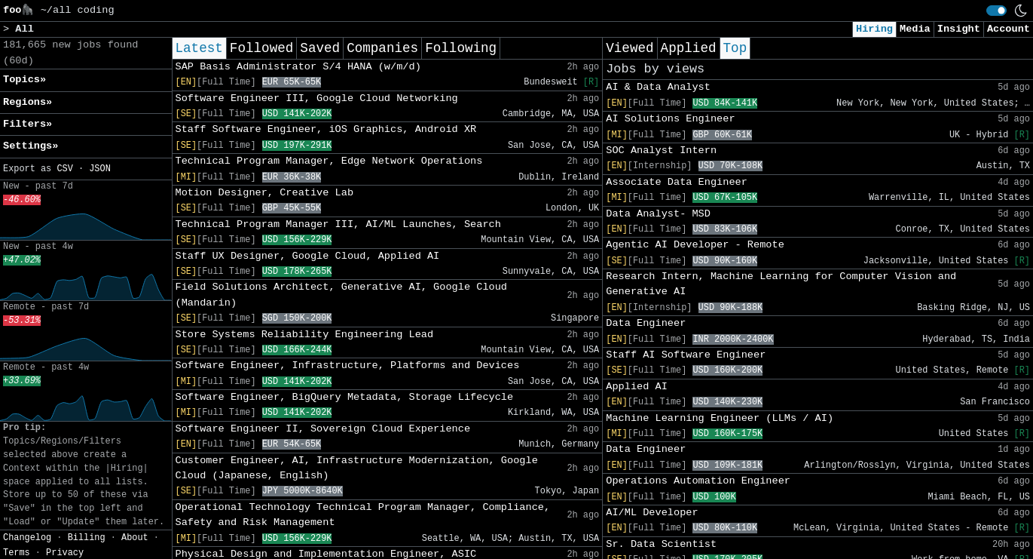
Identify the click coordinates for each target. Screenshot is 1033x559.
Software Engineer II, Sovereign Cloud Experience (323, 429)
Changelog (27, 538)
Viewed (629, 48)
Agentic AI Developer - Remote (695, 244)
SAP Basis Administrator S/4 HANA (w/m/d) (298, 66)
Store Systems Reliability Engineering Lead (305, 334)
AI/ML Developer (652, 512)
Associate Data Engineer (676, 182)
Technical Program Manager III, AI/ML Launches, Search (338, 224)
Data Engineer (646, 323)
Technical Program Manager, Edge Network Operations (329, 161)
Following (461, 48)
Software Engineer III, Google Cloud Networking (317, 98)
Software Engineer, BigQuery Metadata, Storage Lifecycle (345, 397)
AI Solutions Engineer (670, 118)
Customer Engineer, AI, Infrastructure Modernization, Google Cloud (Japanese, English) (357, 468)
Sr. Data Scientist (661, 544)
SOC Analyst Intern (661, 150)
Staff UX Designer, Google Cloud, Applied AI (308, 256)
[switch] (996, 10)
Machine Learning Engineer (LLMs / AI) (719, 418)
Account (1008, 29)
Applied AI (637, 386)
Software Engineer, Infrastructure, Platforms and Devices (348, 365)
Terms (16, 553)
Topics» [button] (24, 79)
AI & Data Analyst (658, 87)
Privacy (65, 553)
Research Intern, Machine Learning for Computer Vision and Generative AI (781, 284)
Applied (689, 48)
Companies (382, 48)
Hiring (874, 29)
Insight (958, 29)
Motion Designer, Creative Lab (265, 192)
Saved (320, 48)
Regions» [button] (27, 102)
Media (915, 29)
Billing (86, 538)
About (134, 538)
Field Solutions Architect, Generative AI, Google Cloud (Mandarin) (342, 294)
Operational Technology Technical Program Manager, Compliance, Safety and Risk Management (363, 515)
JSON (100, 169)
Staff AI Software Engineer (686, 355)
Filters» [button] (27, 124)
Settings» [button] (30, 146)
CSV (64, 169)
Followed (261, 48)
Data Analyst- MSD (658, 214)
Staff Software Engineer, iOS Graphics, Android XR (326, 129)
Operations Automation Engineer (698, 481)
